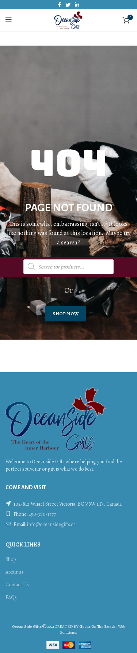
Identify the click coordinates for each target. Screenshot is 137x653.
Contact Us (17, 584)
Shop (10, 559)
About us (14, 572)
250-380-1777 (42, 514)
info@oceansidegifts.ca (51, 524)
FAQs (11, 597)
